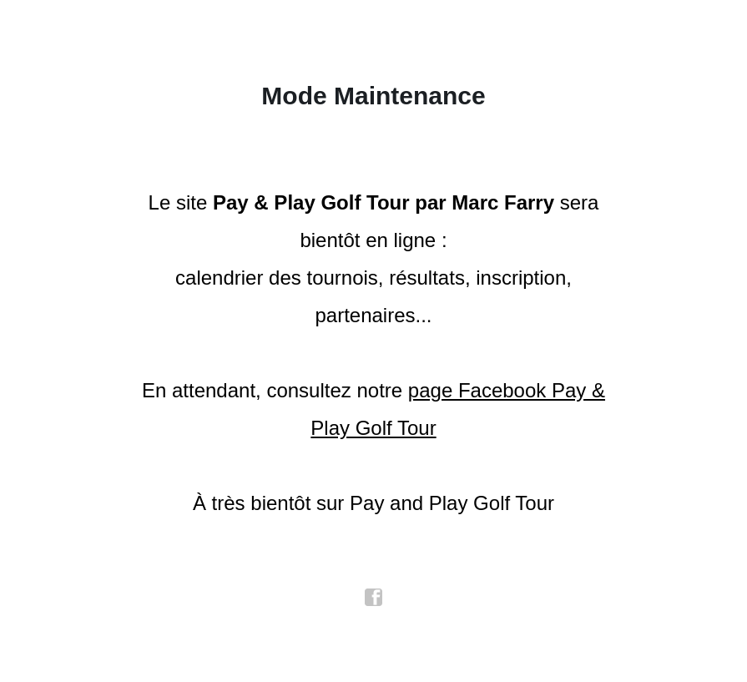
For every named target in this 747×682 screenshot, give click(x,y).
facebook (374, 598)
